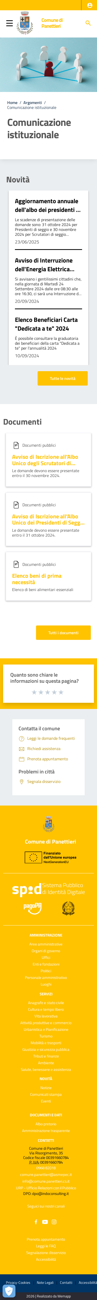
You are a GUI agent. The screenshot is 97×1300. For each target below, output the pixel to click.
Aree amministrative (46, 944)
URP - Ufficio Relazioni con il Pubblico (46, 1188)
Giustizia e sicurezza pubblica (45, 1049)
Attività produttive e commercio (46, 1023)
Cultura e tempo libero (46, 1009)
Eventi (46, 1101)
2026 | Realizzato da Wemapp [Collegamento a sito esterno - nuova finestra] (48, 1296)
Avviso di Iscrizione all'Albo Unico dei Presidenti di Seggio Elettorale (48, 522)
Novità (18, 179)
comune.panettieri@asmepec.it (46, 1174)
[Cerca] (88, 23)
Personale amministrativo (46, 977)
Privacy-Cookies (18, 1282)
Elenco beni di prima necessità (36, 579)
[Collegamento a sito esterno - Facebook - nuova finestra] (36, 1221)
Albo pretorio (46, 1124)
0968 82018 (46, 1168)
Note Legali (45, 1282)
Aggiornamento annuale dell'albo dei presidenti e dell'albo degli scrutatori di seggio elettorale (47, 213)
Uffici (46, 957)
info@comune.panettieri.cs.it (45, 1181)
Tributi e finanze (46, 1056)
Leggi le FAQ (46, 1246)
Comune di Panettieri (52, 23)
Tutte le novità (62, 378)
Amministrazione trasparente (46, 1131)
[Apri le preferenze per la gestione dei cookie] (9, 1291)
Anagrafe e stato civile (46, 1003)
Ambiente (46, 1063)
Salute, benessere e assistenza (46, 1069)
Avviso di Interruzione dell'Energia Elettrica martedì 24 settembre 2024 (44, 273)
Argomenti (32, 102)
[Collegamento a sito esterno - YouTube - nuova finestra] (45, 1221)
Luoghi (46, 984)
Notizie (46, 1088)
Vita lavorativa (46, 1016)
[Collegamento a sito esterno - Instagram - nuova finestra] (54, 1221)
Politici (46, 971)
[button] (90, 5)
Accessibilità (46, 1259)
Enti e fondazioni (46, 964)
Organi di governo (46, 951)
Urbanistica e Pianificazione (46, 1029)
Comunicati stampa (46, 1094)
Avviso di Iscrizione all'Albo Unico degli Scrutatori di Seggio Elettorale (45, 463)
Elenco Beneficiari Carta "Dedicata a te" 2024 (46, 324)
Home (12, 102)
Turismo (45, 1036)
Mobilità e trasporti (46, 1043)
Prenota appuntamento (46, 1239)
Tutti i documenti (63, 633)
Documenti (22, 421)
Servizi (46, 994)
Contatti (46, 1140)
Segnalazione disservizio (46, 1253)
